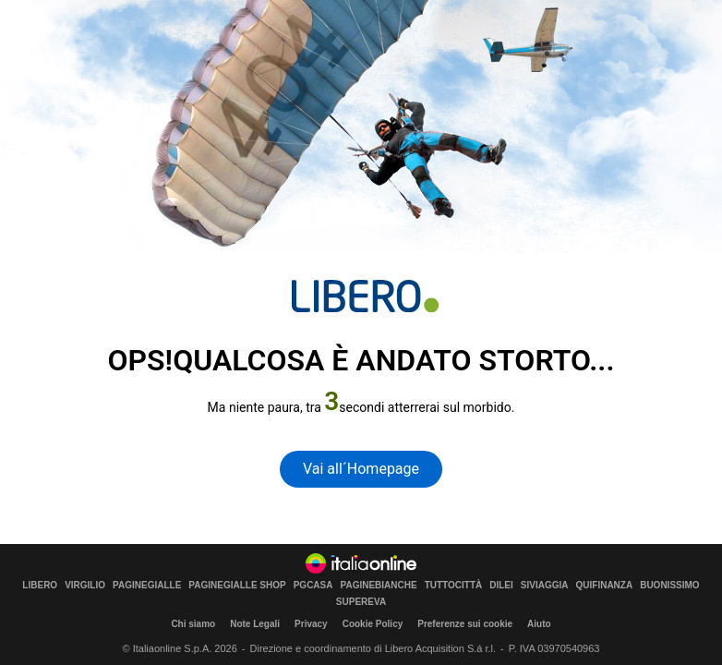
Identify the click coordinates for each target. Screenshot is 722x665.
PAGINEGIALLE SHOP (236, 585)
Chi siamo (193, 624)
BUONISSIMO (669, 585)
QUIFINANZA (604, 585)
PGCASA (313, 585)
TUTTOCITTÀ (454, 585)
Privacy (311, 624)
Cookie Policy (373, 624)
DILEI (501, 585)
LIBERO (39, 585)
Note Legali (255, 624)
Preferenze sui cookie (464, 624)
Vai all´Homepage (361, 469)
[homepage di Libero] (365, 296)
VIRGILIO (85, 585)
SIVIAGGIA (545, 585)
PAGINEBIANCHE (379, 585)
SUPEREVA (361, 602)
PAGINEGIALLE (147, 585)
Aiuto (539, 624)
